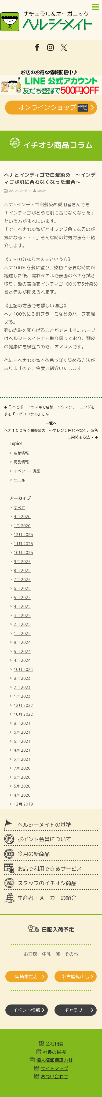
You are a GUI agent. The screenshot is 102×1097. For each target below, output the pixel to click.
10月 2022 (23, 714)
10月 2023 (23, 669)
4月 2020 (22, 795)
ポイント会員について (44, 839)
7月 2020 (22, 768)
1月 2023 (22, 696)
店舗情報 (21, 453)
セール (19, 479)
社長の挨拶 (54, 1052)
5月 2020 (22, 786)
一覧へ (51, 423)
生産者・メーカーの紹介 (46, 898)
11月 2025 (23, 543)
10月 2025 (23, 552)
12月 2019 (23, 804)
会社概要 (54, 1044)
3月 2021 (22, 759)
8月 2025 (22, 570)
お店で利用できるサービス (49, 869)
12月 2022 (23, 705)
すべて (19, 507)
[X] (64, 47)
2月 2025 (22, 624)
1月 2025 (22, 633)
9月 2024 (22, 642)
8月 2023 (22, 678)
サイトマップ (54, 1068)
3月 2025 (22, 615)
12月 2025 (23, 534)
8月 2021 (22, 723)
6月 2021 (22, 732)
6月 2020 (22, 777)
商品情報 (21, 461)
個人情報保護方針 (54, 1060)
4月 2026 (22, 516)
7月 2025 (22, 579)
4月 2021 (22, 750)
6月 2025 (22, 588)
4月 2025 (22, 606)
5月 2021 (22, 741)
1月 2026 (22, 525)
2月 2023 (22, 687)
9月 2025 (22, 561)
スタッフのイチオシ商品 (46, 883)
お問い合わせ (54, 1076)
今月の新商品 (33, 854)
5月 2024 (22, 651)
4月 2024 (22, 660)
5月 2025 (22, 597)
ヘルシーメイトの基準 (44, 825)
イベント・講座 (27, 471)
